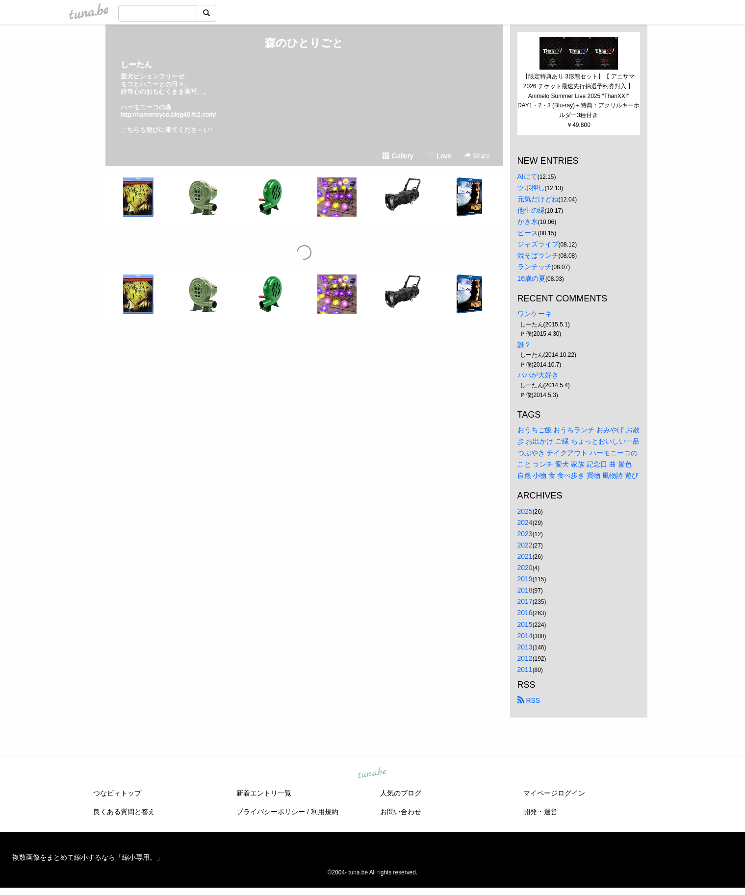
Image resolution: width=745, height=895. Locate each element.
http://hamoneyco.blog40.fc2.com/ (168, 114)
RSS (528, 700)
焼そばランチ (538, 255)
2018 (525, 590)
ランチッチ (534, 267)
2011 (525, 669)
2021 (525, 556)
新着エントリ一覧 (263, 793)
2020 (525, 568)
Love (439, 156)
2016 (525, 613)
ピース (527, 233)
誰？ (524, 344)
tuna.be (372, 773)
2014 (525, 636)
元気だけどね (538, 199)
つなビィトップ (117, 793)
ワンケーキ (534, 314)
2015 (525, 624)
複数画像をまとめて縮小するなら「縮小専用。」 (87, 857)
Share (476, 155)
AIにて (527, 176)
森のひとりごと (304, 43)
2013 (525, 647)
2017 (525, 601)
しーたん (136, 64)
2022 (525, 545)
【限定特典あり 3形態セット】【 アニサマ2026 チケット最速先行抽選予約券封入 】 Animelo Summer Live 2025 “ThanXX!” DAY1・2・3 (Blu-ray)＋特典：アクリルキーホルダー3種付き (578, 96)
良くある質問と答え (124, 812)
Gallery (398, 156)
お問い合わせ (400, 812)
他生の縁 (531, 210)
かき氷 (527, 221)
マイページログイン (554, 793)
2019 (525, 579)
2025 (525, 511)
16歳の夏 (531, 278)
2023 (525, 534)
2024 (525, 522)
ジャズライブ (538, 244)
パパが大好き (538, 375)
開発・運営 (540, 812)
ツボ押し (531, 188)
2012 (525, 658)
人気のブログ (400, 793)
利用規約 (324, 812)
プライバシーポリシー (270, 812)
